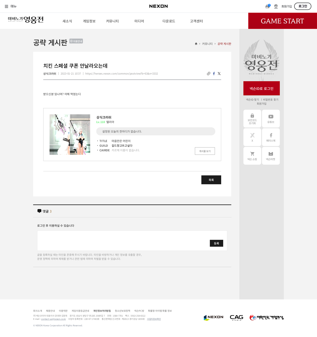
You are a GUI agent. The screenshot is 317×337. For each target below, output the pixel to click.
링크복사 (209, 74)
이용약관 (63, 310)
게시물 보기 (205, 151)
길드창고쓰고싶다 (122, 145)
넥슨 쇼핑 (252, 156)
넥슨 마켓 (271, 156)
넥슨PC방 (139, 310)
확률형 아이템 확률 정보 (160, 310)
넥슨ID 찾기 (252, 99)
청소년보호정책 (122, 310)
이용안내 (77, 41)
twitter (219, 74)
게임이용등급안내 (80, 310)
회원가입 (286, 6)
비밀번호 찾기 (270, 99)
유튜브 (271, 118)
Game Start (282, 21)
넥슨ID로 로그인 (262, 88)
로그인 (303, 6)
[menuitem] (67, 21)
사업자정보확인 (154, 318)
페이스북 (271, 137)
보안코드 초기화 (252, 118)
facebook (214, 74)
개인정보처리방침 (102, 310)
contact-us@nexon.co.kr (53, 318)
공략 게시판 (224, 44)
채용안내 (50, 310)
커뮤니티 (207, 44)
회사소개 (37, 310)
